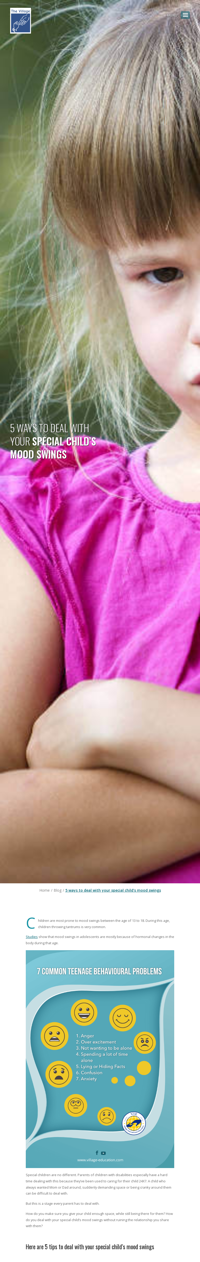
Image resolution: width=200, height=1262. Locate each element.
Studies (32, 936)
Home (44, 890)
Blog (57, 890)
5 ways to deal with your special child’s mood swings (113, 890)
